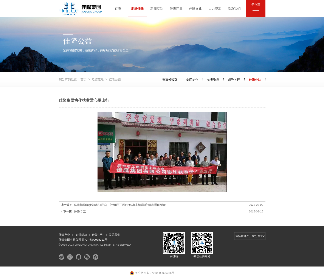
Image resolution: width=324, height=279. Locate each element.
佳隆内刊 (98, 234)
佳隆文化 (195, 8)
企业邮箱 (81, 234)
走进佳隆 (137, 8)
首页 (118, 8)
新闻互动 (156, 8)
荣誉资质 (213, 79)
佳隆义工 (80, 211)
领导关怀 (234, 79)
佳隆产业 (176, 8)
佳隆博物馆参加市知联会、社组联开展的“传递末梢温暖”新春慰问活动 (120, 205)
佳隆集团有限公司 (70, 239)
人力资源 (214, 8)
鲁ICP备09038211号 (94, 239)
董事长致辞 (169, 79)
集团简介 (192, 79)
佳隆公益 (255, 79)
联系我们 (234, 8)
